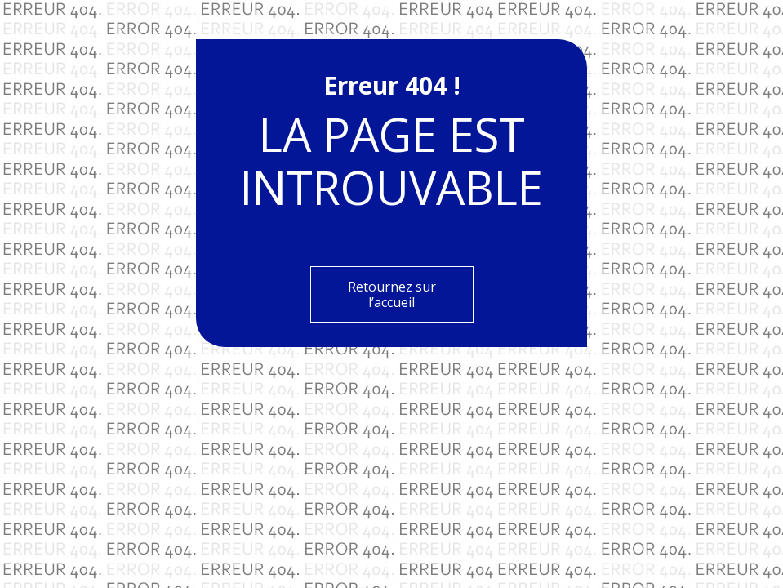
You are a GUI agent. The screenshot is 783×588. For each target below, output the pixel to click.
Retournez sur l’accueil (392, 294)
